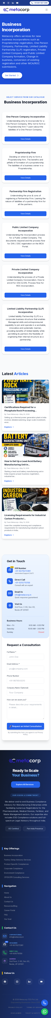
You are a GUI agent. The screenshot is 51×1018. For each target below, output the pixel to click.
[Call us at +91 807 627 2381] (39, 3)
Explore (9, 427)
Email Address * (13, 664)
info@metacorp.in (23, 595)
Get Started (12, 75)
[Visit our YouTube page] (41, 982)
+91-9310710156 (22, 582)
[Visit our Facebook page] (4, 3)
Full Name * (11, 652)
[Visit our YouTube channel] (17, 3)
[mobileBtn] (46, 9)
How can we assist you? (16, 700)
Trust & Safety (32, 1013)
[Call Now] (44, 1003)
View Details (26, 139)
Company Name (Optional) (17, 688)
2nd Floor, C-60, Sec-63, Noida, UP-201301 (19, 962)
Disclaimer (16, 1013)
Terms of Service (34, 1007)
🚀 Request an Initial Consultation (25, 726)
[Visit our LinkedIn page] (13, 3)
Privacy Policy (15, 1007)
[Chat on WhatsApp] (44, 1011)
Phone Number (13, 676)
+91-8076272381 (23, 571)
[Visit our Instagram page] (17, 982)
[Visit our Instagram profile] (8, 3)
